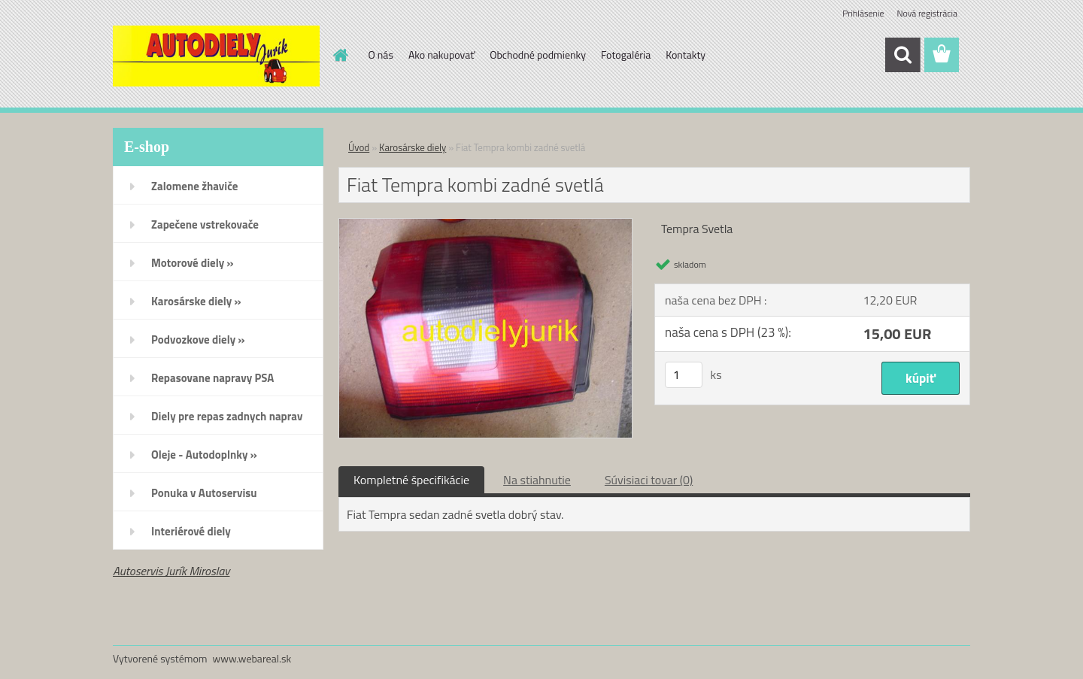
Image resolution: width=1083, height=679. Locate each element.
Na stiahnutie (537, 480)
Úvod (358, 147)
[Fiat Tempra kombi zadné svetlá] (485, 225)
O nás (381, 54)
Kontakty (685, 54)
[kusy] (683, 375)
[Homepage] (340, 55)
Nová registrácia (926, 13)
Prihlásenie (863, 13)
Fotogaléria (626, 54)
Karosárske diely (412, 147)
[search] (902, 55)
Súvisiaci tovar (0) (649, 480)
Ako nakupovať (441, 54)
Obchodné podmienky (538, 54)
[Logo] (216, 55)
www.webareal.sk (252, 658)
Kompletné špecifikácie (411, 480)
